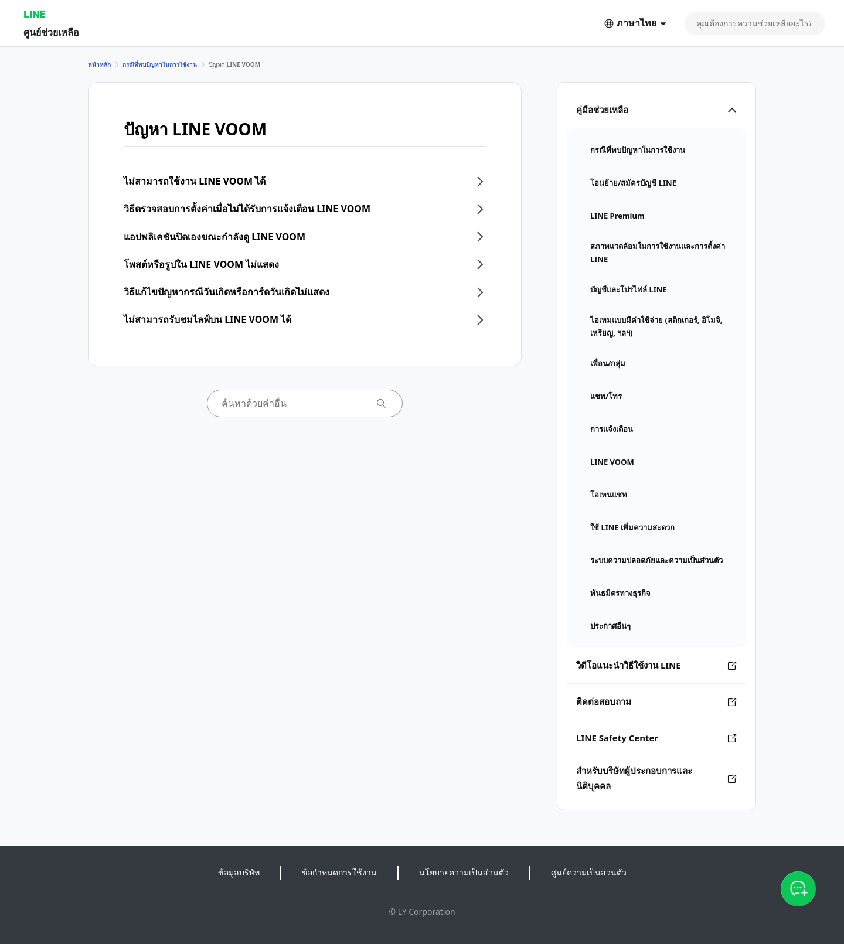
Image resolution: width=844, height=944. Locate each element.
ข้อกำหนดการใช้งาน (339, 872)
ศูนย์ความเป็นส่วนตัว (589, 872)
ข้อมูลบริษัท (239, 872)
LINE (34, 14)
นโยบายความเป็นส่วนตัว (464, 872)
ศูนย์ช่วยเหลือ (51, 32)
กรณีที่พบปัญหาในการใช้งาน (159, 64)
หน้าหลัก (99, 64)
